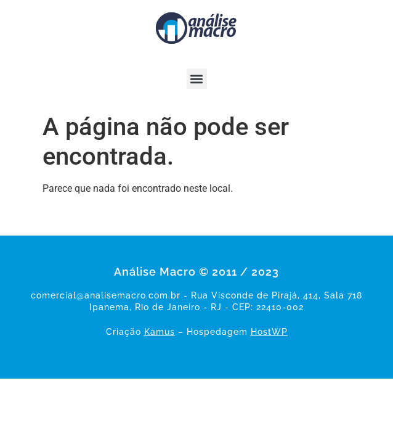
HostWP (269, 332)
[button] (197, 78)
